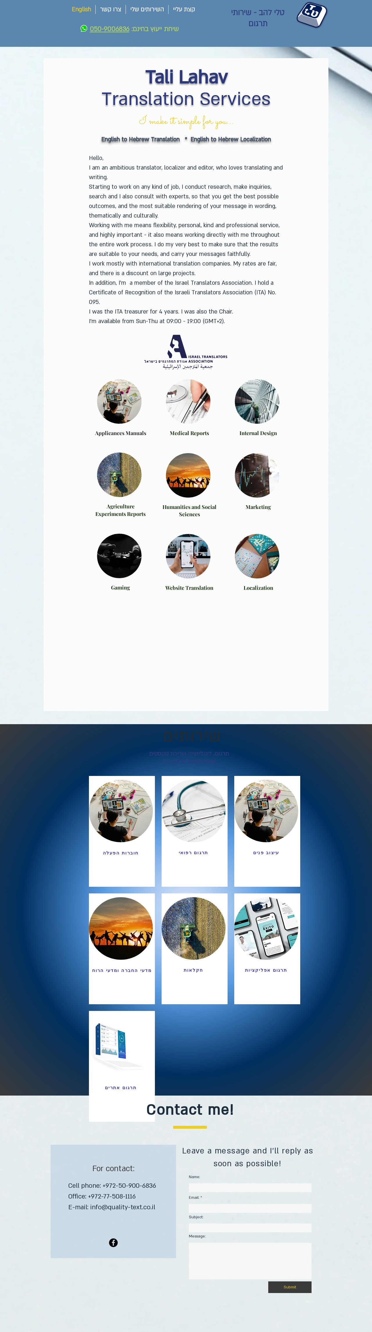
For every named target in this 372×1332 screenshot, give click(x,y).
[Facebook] (113, 1242)
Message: (197, 1236)
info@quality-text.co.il (122, 1207)
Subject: (196, 1217)
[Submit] (290, 1287)
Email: (194, 1198)
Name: (194, 1177)
